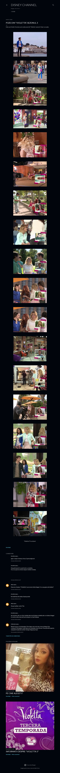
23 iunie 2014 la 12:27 (16, 589)
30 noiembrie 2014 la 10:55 (17, 632)
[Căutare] (53, 4)
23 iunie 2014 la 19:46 (16, 608)
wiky (12, 584)
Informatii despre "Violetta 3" (22, 751)
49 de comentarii (15, 696)
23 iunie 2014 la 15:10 (16, 599)
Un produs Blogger (30, 765)
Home (13, 11)
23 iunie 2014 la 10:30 (16, 561)
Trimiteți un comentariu (13, 636)
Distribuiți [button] (8, 547)
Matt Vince (37, 768)
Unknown (13, 624)
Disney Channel (24, 5)
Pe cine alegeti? (14, 693)
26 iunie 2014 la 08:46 (16, 619)
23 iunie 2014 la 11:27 (16, 580)
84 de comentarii (15, 754)
